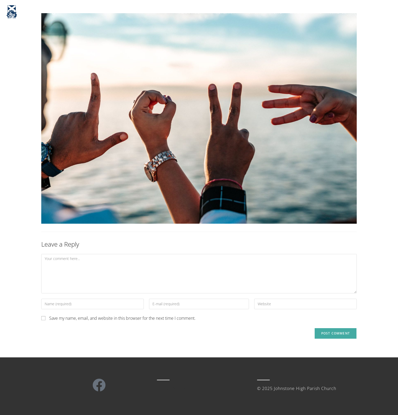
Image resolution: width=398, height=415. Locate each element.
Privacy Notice (172, 388)
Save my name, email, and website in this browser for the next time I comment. (122, 318)
